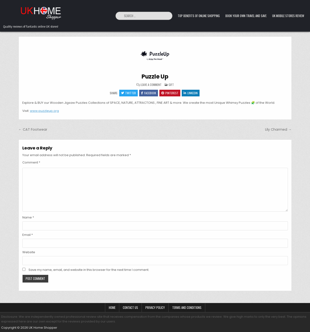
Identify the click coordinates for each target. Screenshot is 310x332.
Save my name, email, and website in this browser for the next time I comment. (89, 270)
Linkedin (191, 93)
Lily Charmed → (278, 129)
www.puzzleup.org (44, 111)
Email (27, 235)
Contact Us (130, 307)
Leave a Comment (151, 84)
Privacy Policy (155, 307)
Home (112, 307)
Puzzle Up (155, 76)
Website (28, 252)
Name (28, 217)
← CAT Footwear (33, 129)
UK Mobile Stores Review (288, 15)
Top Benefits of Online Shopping (199, 15)
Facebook (148, 93)
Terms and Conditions (186, 307)
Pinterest (169, 93)
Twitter (128, 93)
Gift (171, 85)
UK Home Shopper (43, 327)
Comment (31, 162)
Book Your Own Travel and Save (246, 15)
